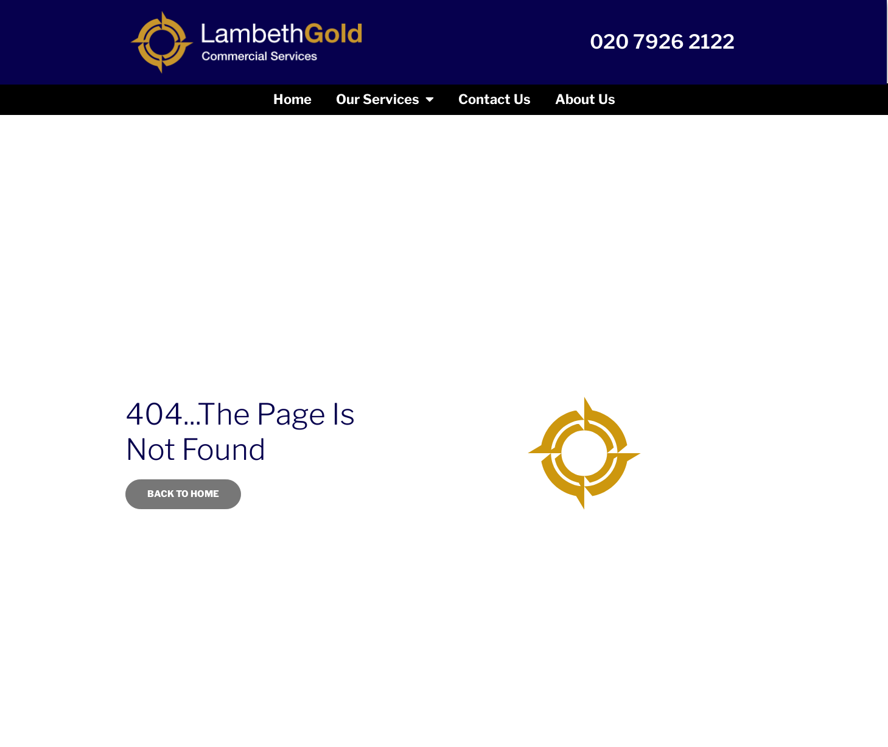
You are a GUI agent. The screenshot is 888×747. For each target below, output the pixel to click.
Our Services (385, 99)
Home (292, 99)
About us (585, 99)
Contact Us (494, 99)
